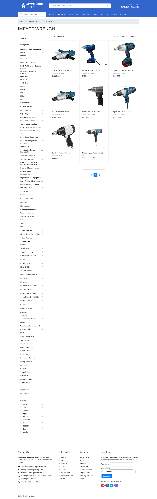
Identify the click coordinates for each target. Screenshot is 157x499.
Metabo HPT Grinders (28, 62)
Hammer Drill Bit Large (28, 289)
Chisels (23, 304)
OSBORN (24, 76)
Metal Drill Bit (25, 267)
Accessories (25, 241)
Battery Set (24, 376)
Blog (94, 14)
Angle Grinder (25, 382)
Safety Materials (26, 220)
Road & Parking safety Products (28, 142)
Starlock (23, 245)
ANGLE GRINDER (27, 336)
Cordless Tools (26, 379)
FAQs (82, 460)
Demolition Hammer (27, 358)
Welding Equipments (28, 210)
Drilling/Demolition (27, 347)
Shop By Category (31, 14)
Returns (83, 463)
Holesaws (23, 278)
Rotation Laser (25, 195)
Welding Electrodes (27, 216)
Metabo (23, 55)
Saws (22, 386)
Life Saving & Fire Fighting (30, 234)
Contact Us (117, 14)
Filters (22, 96)
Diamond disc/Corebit (28, 293)
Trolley (22, 223)
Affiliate (62, 479)
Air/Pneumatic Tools (27, 319)
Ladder (23, 227)
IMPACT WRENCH (27, 351)
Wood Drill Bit (25, 248)
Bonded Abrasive (26, 308)
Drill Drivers (24, 393)
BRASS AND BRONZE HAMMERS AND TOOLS (29, 164)
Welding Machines (27, 213)
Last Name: (105, 468)
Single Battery (25, 372)
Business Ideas (65, 473)
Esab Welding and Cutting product (30, 67)
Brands (31, 401)
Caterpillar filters (26, 106)
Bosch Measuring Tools (29, 184)
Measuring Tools (26, 187)
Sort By (116, 36)
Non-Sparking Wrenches (29, 121)
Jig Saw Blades (26, 271)
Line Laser (24, 202)
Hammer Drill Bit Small (28, 286)
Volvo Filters (24, 114)
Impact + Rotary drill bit (28, 274)
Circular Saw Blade (27, 301)
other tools (24, 147)
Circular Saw (25, 344)
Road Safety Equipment (29, 137)
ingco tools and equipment (30, 178)
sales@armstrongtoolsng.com (32, 470)
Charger (23, 368)
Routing (23, 259)
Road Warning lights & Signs (30, 127)
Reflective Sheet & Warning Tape (30, 132)
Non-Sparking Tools (28, 117)
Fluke (22, 89)
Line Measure (25, 206)
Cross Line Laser (26, 198)
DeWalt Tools (25, 171)
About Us (104, 14)
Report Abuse (85, 473)
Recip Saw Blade (26, 263)
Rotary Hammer (26, 59)
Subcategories (47, 21)
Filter (22, 99)
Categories (73, 14)
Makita (22, 52)
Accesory (23, 312)
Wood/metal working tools (30, 326)
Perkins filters (25, 103)
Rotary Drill (24, 354)
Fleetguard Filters (26, 110)
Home (51, 14)
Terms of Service (86, 469)
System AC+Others (27, 252)
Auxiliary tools (25, 329)
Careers (62, 469)
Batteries (23, 365)
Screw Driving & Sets (28, 256)
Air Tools (23, 315)
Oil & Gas (24, 83)
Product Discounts (66, 476)
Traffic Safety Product (28, 124)
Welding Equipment (27, 159)
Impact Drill (24, 390)
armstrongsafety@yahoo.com (31, 473)
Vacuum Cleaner (26, 340)
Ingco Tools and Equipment (30, 181)
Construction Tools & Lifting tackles (27, 151)
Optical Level (25, 191)
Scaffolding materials (28, 155)
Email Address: (107, 472)
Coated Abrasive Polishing (29, 297)
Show (133, 36)
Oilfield (22, 86)
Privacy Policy (85, 457)
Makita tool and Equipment (30, 49)
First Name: (105, 464)
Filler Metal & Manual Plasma (28, 72)
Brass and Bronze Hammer (30, 168)
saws (22, 333)
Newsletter (84, 466)
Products (61, 14)
